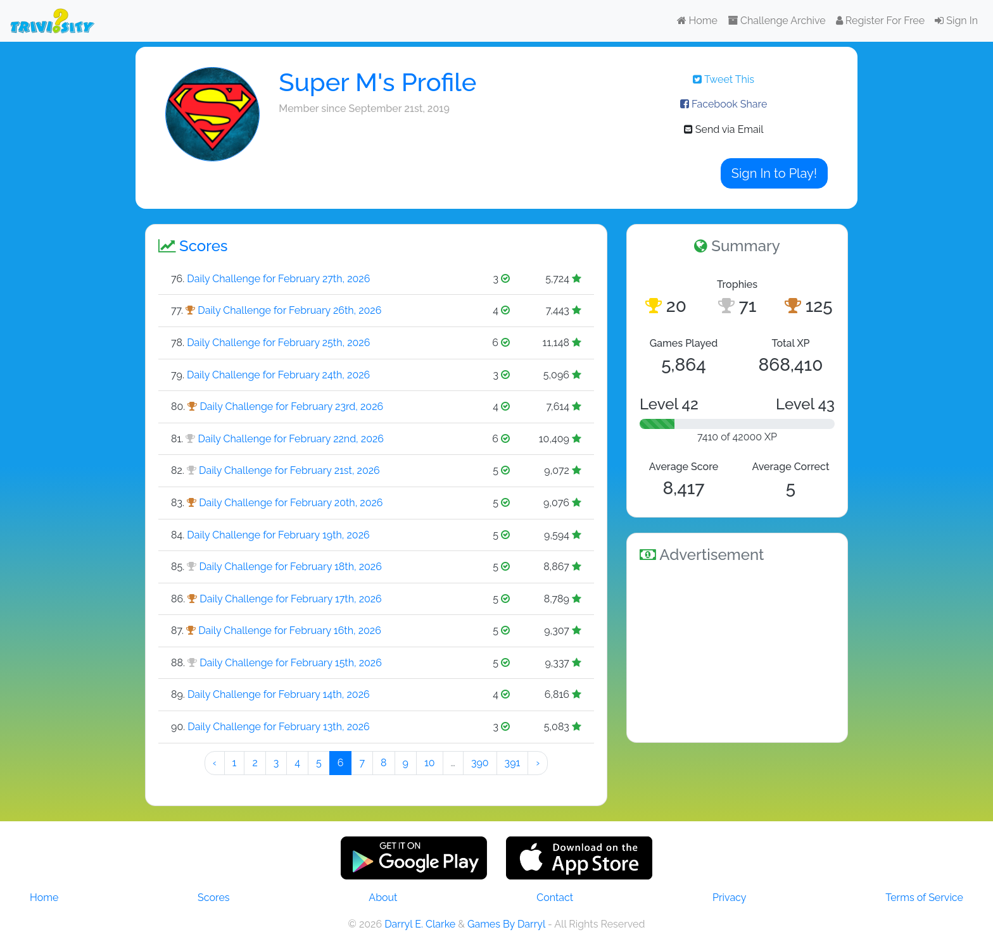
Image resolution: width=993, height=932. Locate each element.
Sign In (956, 21)
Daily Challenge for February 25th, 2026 (278, 343)
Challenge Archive (777, 21)
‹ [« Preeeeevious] (215, 763)
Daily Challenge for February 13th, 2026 (278, 727)
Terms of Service (924, 898)
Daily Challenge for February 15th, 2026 (290, 663)
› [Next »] (538, 763)
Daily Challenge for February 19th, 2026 (278, 535)
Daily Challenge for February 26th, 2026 (289, 310)
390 (480, 763)
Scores (213, 898)
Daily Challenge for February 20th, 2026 (291, 503)
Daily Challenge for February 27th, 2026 (278, 279)
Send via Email (724, 129)
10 (429, 763)
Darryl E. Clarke (419, 924)
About (383, 898)
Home (697, 21)
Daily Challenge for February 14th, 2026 (278, 694)
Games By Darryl (506, 924)
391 (513, 763)
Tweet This (723, 79)
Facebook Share (723, 104)
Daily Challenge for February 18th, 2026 (290, 567)
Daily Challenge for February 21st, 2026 (289, 470)
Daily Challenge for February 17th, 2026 (290, 599)
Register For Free (880, 21)
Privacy (729, 898)
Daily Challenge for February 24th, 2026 (278, 375)
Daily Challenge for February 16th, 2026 (289, 630)
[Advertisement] (737, 650)
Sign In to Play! (774, 173)
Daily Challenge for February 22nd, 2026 (291, 439)
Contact (554, 898)
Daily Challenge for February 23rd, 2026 (291, 407)
